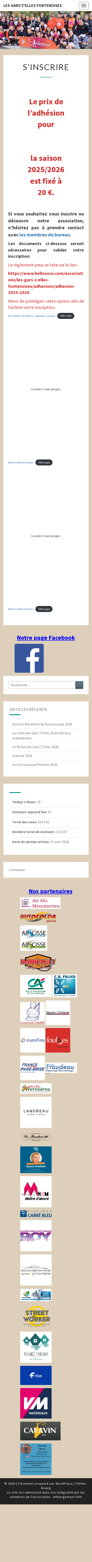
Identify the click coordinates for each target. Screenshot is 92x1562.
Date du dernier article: (31, 841)
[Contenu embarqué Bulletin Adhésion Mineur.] (46, 536)
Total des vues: (25, 822)
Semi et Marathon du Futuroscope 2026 (42, 724)
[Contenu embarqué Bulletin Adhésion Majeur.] (46, 389)
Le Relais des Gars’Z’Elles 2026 (35, 747)
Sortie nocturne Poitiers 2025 (34, 764)
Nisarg (46, 1488)
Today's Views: (24, 802)
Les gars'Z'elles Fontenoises (32, 5)
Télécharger (66, 315)
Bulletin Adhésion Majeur (21, 462)
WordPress (64, 1483)
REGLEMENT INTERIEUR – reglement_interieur (31, 315)
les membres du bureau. (45, 234)
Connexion (17, 870)
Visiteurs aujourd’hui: (30, 812)
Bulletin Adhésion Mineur (21, 609)
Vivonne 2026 (22, 755)
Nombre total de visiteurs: (34, 831)
